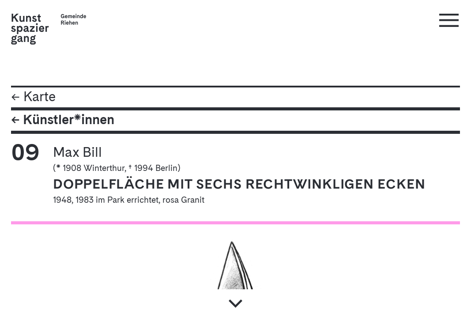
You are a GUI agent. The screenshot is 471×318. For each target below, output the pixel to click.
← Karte (33, 97)
